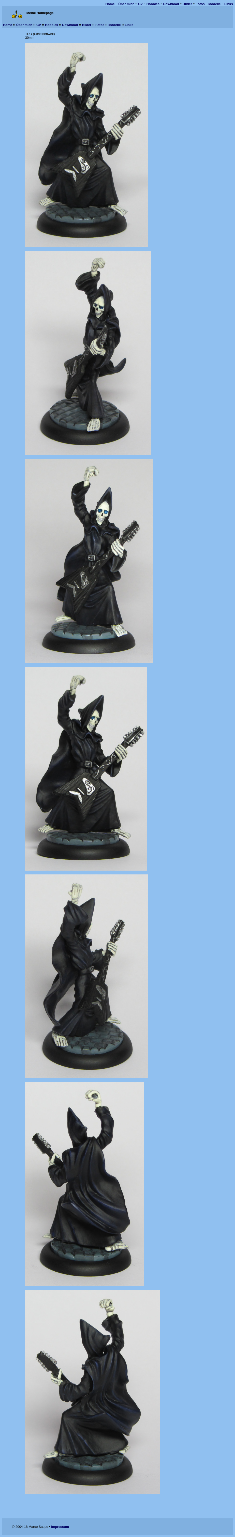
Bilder (187, 4)
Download (171, 4)
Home (110, 4)
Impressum (60, 1527)
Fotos (200, 4)
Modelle (214, 4)
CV (140, 4)
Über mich (126, 4)
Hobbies (152, 4)
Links (228, 4)
